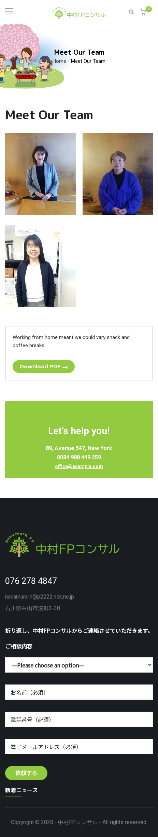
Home (59, 61)
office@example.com (79, 466)
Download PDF (40, 366)
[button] (144, 12)
